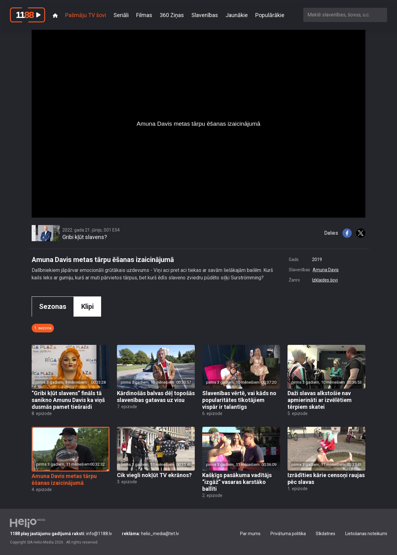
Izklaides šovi (325, 280)
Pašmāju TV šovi (85, 15)
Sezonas (52, 306)
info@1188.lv (61, 533)
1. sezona (42, 328)
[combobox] (345, 15)
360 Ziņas (172, 15)
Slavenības (204, 15)
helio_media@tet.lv (150, 533)
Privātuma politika (288, 533)
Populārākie (269, 15)
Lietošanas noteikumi (366, 533)
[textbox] (345, 14)
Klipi (87, 306)
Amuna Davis (326, 269)
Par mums (250, 533)
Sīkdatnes (325, 533)
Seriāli (121, 15)
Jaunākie (236, 15)
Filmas (144, 15)
